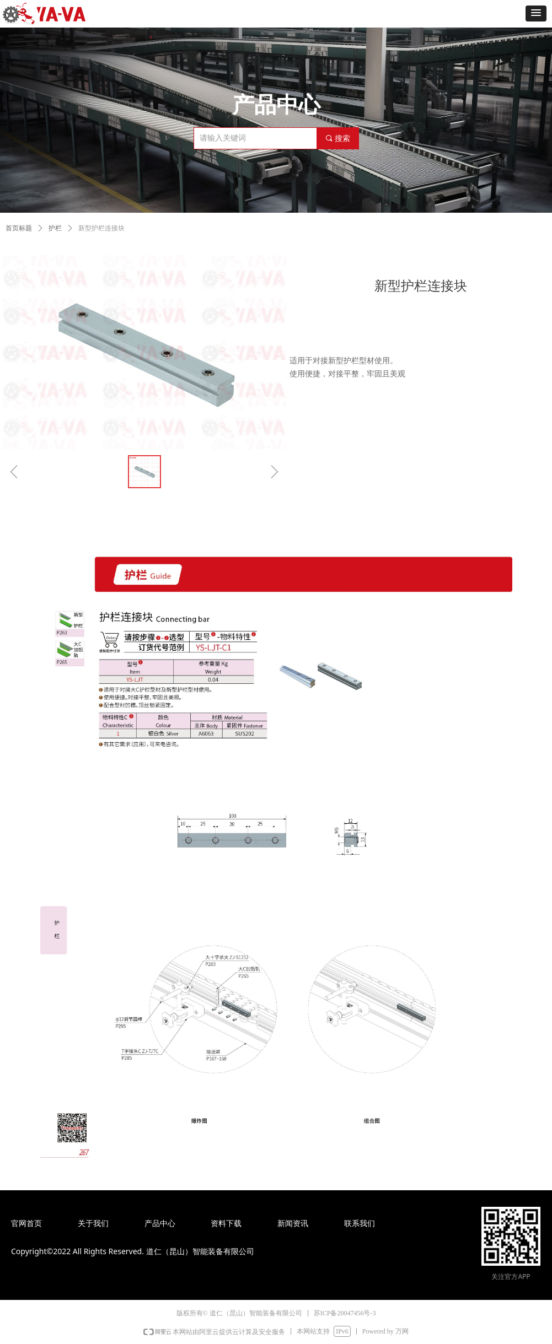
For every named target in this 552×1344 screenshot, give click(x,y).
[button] (536, 13)
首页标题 (19, 228)
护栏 (55, 228)
